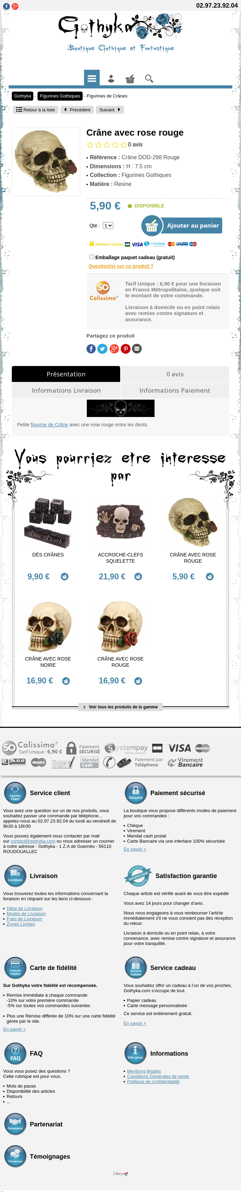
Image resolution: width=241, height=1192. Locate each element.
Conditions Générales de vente (158, 1070)
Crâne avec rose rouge (193, 558)
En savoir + (135, 843)
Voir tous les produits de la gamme (120, 700)
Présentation (66, 374)
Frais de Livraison (24, 913)
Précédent (77, 109)
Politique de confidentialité (153, 1075)
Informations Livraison (66, 390)
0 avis (175, 374)
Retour (35, 109)
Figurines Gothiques (60, 96)
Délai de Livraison (24, 902)
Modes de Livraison (26, 907)
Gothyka (22, 96)
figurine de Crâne (49, 424)
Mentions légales (144, 1065)
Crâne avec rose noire (48, 659)
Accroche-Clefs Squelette (120, 558)
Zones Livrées (21, 918)
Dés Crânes (48, 554)
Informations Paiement (174, 390)
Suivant (109, 109)
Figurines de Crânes (107, 96)
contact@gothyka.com (33, 835)
